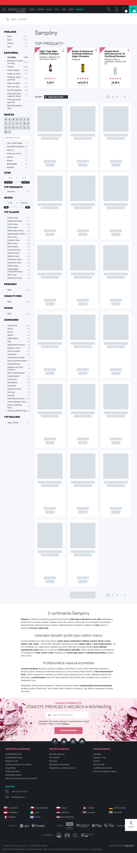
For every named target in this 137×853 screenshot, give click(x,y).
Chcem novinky (68, 731)
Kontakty (97, 754)
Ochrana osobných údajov (105, 771)
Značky (80, 9)
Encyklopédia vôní (13, 754)
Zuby (71, 9)
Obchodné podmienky (59, 764)
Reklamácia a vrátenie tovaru (62, 768)
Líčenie (40, 9)
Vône (32, 9)
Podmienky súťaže (13, 775)
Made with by (121, 845)
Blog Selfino (10, 768)
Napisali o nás (99, 757)
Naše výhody (98, 764)
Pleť (64, 9)
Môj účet (53, 761)
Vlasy (13, 19)
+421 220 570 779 (19, 791)
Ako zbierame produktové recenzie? (21, 778)
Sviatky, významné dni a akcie (18, 764)
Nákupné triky (11, 761)
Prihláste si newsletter (68, 705)
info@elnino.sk (18, 797)
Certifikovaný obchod (102, 768)
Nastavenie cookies (39, 845)
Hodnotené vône (12, 771)
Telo (57, 9)
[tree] (15, 83)
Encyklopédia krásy (13, 757)
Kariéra (96, 761)
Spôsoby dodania (57, 754)
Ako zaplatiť (54, 757)
